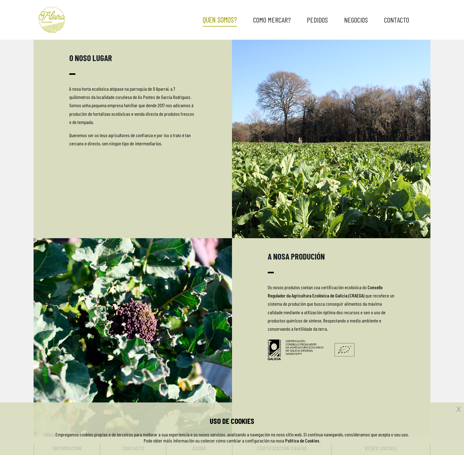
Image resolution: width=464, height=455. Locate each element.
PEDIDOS (317, 19)
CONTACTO (396, 19)
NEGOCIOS (356, 19)
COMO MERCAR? (272, 19)
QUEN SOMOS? (220, 19)
